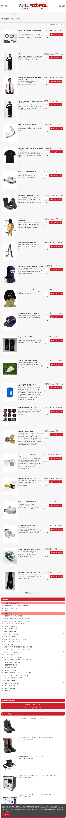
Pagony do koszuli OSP (25, 337)
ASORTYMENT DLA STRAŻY (12, 613)
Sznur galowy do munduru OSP (27, 124)
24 (62, 24)
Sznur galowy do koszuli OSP (27, 242)
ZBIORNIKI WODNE (9, 680)
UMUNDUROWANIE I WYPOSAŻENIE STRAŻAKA (18, 673)
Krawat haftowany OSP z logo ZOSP (29, 572)
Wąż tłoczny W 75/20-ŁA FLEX (27, 502)
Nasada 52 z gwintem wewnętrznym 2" (30, 549)
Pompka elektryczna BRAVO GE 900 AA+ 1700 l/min (31, 756)
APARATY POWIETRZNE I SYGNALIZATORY (17, 618)
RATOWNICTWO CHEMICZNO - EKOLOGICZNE (18, 647)
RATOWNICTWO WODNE (11, 655)
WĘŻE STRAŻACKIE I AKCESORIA (14, 678)
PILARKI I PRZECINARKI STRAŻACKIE (15, 639)
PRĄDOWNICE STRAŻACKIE (12, 642)
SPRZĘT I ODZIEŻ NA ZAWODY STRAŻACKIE (17, 660)
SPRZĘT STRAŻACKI (10, 665)
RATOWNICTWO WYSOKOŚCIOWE (14, 657)
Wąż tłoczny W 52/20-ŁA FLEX (27, 172)
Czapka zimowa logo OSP (26, 290)
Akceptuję (6, 814)
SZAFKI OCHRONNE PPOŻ (12, 608)
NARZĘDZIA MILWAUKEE (11, 683)
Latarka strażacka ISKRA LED (27, 478)
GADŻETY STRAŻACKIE (11, 629)
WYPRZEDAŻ (8, 693)
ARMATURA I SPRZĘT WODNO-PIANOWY (16, 621)
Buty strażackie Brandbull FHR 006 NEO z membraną (31, 718)
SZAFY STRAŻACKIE (10, 670)
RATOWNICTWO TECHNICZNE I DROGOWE (17, 649)
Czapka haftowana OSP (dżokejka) (28, 313)
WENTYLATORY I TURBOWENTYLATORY (16, 675)
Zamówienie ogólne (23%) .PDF (33, 704)
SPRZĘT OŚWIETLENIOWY (12, 662)
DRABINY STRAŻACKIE (11, 626)
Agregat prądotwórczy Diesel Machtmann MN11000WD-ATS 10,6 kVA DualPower (38, 795)
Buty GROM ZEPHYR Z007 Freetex (28, 195)
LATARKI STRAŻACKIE (10, 631)
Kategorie (5, 599)
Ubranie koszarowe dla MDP (27, 54)
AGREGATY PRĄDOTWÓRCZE (13, 616)
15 (36, 594)
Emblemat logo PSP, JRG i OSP (27, 407)
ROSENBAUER (8, 691)
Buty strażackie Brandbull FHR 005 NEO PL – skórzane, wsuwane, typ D (36, 737)
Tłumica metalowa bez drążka (27, 360)
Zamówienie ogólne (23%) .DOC (33, 708)
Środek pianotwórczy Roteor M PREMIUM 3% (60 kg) (27, 384)
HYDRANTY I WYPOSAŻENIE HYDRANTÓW (17, 606)
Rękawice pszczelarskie (25, 431)
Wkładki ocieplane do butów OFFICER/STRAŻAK (26, 526)
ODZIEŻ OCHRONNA (10, 637)
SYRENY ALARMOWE (10, 668)
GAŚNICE (6, 611)
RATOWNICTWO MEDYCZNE (12, 652)
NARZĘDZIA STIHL (9, 686)
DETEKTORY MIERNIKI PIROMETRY (14, 624)
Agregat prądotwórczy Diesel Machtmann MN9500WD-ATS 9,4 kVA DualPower (37, 775)
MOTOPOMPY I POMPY (11, 634)
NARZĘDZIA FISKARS (10, 688)
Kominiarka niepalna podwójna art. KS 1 (30, 266)
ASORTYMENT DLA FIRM (11, 603)
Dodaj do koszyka (56, 34)
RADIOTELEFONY (9, 644)
